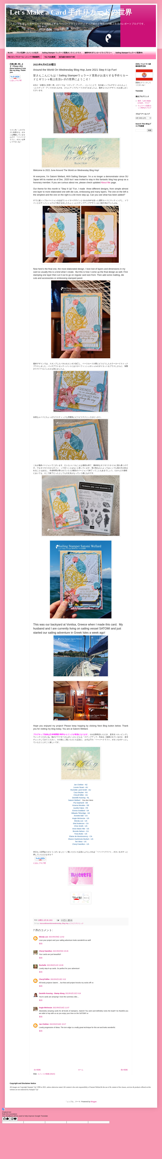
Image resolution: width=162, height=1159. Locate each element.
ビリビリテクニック (76, 923)
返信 (40, 943)
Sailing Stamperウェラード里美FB (128, 53)
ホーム (80, 1070)
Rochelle (42, 965)
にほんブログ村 (39, 863)
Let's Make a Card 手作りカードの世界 (74, 12)
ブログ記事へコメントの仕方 (27, 53)
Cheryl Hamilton (45, 951)
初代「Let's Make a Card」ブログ (144, 102)
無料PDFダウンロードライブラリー (98, 53)
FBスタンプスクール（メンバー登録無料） (24, 57)
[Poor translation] (14, 1119)
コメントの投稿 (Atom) (46, 1074)
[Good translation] (6, 1119)
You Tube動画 (49, 57)
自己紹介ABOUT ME (67, 57)
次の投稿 (37, 1070)
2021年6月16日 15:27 (58, 1024)
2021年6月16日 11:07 (61, 1008)
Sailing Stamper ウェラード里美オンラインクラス (61, 53)
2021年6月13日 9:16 (73, 993)
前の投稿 (124, 1070)
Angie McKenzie (45, 1008)
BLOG (10, 53)
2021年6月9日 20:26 (60, 951)
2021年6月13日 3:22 (58, 979)
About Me (106, 182)
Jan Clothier (44, 1024)
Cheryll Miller (44, 979)
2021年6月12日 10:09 (55, 965)
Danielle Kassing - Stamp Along (52, 993)
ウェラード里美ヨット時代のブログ (144, 107)
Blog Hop (65, 923)
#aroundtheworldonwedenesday (50, 923)
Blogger (93, 1102)
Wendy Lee (43, 937)
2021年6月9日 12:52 (56, 937)
